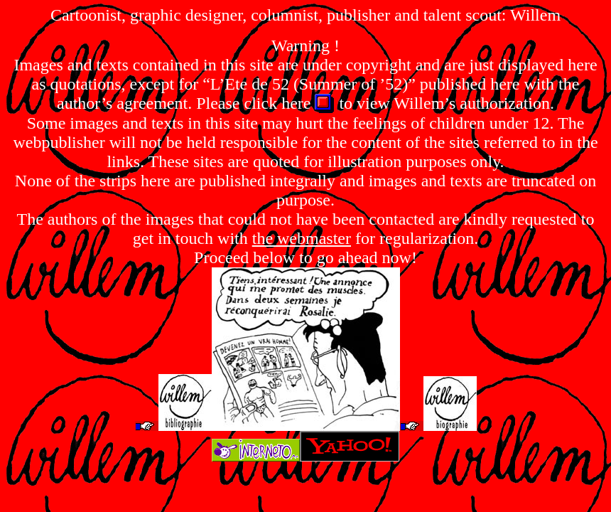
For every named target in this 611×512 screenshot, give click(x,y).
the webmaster (301, 238)
